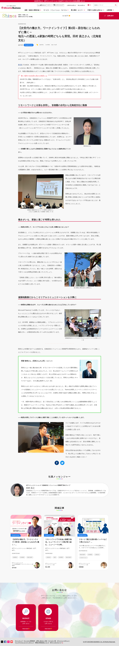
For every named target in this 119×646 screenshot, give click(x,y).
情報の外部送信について (42, 642)
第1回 (20, 65)
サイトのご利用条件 (29, 641)
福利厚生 (15, 557)
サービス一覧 (52, 641)
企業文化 (48, 557)
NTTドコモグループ (55, 642)
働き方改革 (29, 557)
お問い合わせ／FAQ (41, 641)
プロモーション (83, 557)
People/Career (28, 45)
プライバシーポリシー (63, 641)
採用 (55, 557)
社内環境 (22, 557)
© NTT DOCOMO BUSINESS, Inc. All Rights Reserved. (99, 642)
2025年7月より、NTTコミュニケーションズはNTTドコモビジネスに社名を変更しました (59, 1)
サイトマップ (19, 641)
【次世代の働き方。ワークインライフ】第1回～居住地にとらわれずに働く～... (25, 542)
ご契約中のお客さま (71, 5)
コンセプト (66, 16)
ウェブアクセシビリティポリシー (24, 642)
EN (89, 5)
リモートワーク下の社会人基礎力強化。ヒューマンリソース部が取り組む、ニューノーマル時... (58, 542)
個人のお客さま (81, 5)
